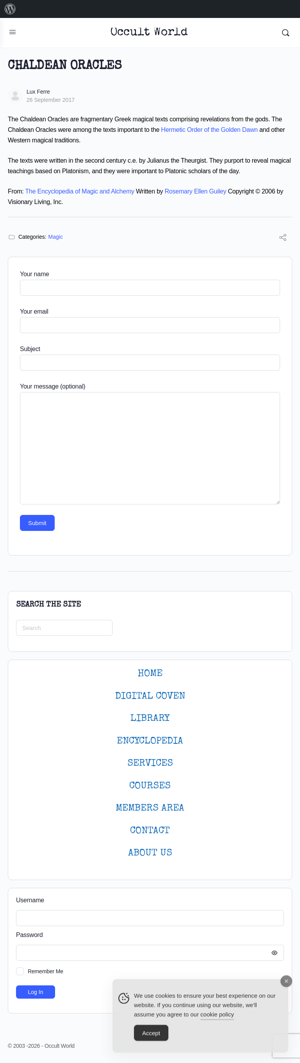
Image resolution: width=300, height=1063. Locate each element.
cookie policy (217, 1018)
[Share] (283, 238)
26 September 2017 (51, 100)
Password (148, 935)
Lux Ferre (38, 92)
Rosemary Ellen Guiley (196, 191)
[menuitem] (10, 9)
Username (30, 900)
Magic (55, 237)
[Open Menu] (12, 32)
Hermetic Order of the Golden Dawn (209, 129)
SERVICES (150, 763)
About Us (150, 853)
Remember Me (45, 971)
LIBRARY (150, 719)
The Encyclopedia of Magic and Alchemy (79, 191)
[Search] (285, 33)
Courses (150, 786)
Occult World (149, 33)
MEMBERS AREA (150, 808)
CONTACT (150, 831)
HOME (150, 674)
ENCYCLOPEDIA (150, 741)
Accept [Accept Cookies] (151, 1037)
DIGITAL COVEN (150, 696)
